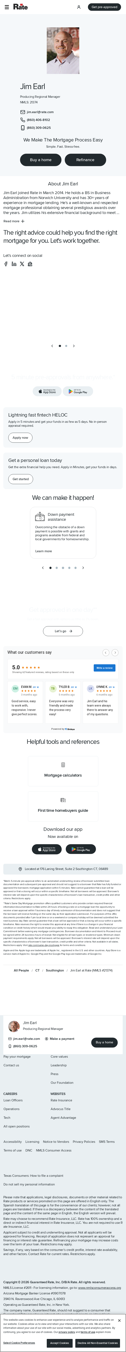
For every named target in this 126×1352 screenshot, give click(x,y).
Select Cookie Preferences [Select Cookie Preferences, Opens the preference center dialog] (19, 1343)
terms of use (88, 1332)
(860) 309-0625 (22, 1046)
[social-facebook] (5, 263)
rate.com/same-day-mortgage (43, 945)
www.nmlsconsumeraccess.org (99, 1288)
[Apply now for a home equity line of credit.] (20, 438)
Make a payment (59, 1039)
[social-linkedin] (14, 263)
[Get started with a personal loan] (20, 479)
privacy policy (67, 1332)
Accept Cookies (59, 1343)
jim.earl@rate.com (24, 1039)
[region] (63, 1333)
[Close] (119, 1320)
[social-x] (22, 263)
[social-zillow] (30, 263)
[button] (7, 7)
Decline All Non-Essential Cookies (98, 1343)
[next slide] (74, 346)
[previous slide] (52, 346)
